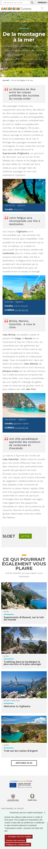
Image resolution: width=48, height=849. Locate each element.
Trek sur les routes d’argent (21, 750)
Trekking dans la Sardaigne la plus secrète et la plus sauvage (22, 663)
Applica (32, 3)
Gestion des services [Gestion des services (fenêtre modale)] (15, 840)
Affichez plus (24, 763)
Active (24, 25)
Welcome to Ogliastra (17, 706)
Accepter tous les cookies (18, 836)
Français (42, 2)
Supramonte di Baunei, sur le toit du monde (24, 618)
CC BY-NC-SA (21, 310)
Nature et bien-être (12, 701)
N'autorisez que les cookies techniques (29, 812)
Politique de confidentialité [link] (18, 844)
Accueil (6, 80)
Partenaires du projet (12, 808)
